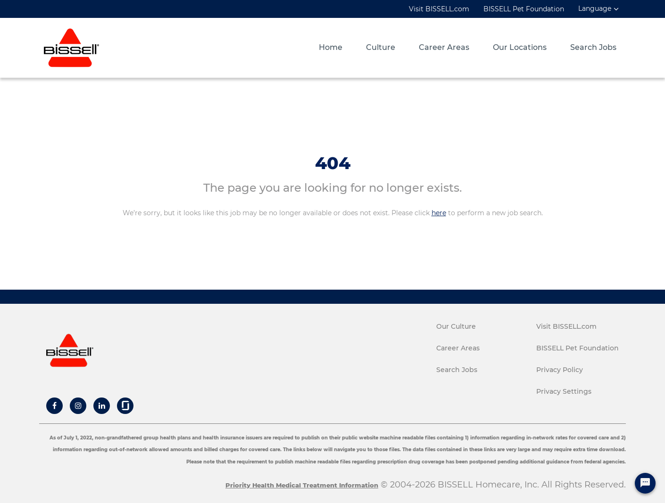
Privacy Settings (563, 391)
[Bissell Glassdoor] (125, 405)
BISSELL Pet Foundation (523, 9)
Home (330, 47)
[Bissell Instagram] (78, 405)
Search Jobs (593, 47)
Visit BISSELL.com (439, 9)
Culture (380, 47)
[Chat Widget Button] (645, 483)
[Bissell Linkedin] (102, 405)
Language (594, 9)
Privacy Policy (559, 369)
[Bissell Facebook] (54, 405)
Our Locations (520, 47)
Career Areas (444, 47)
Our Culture (456, 326)
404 (332, 163)
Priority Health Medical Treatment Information (301, 485)
